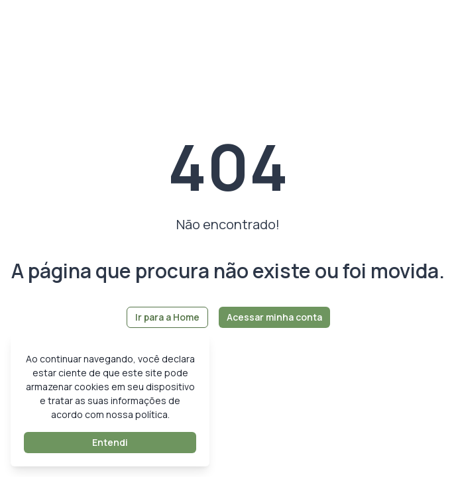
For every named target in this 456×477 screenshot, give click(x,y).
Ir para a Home (167, 317)
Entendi (110, 442)
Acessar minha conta (274, 317)
